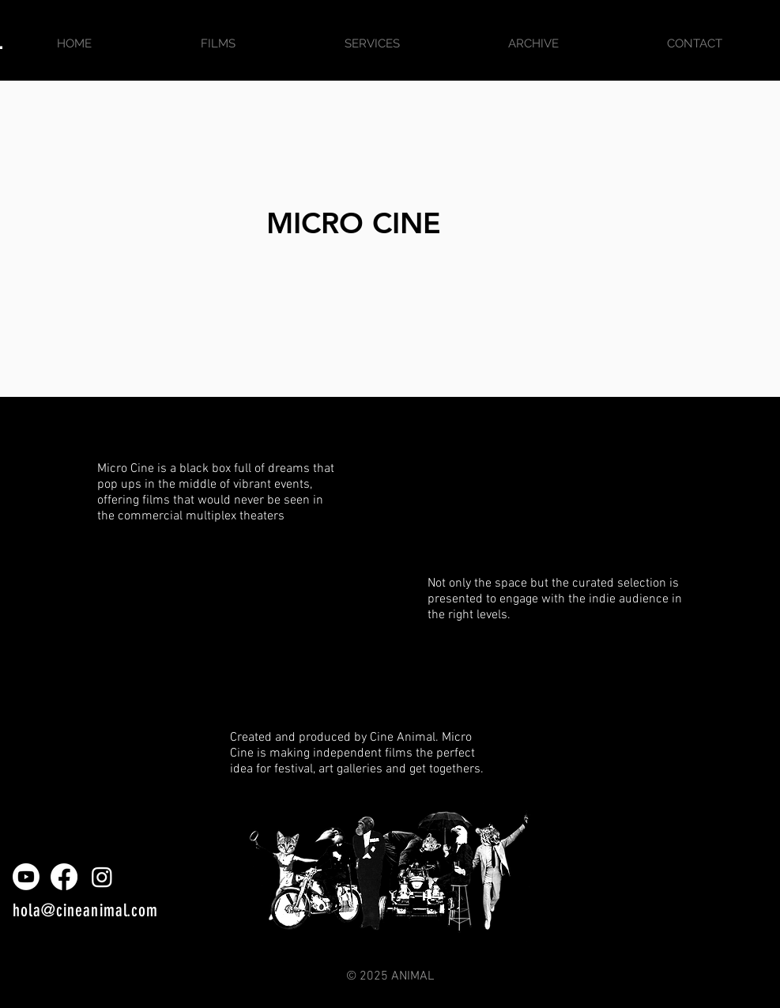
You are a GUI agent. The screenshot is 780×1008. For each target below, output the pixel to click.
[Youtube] (26, 876)
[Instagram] (102, 876)
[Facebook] (64, 876)
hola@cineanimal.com (86, 910)
